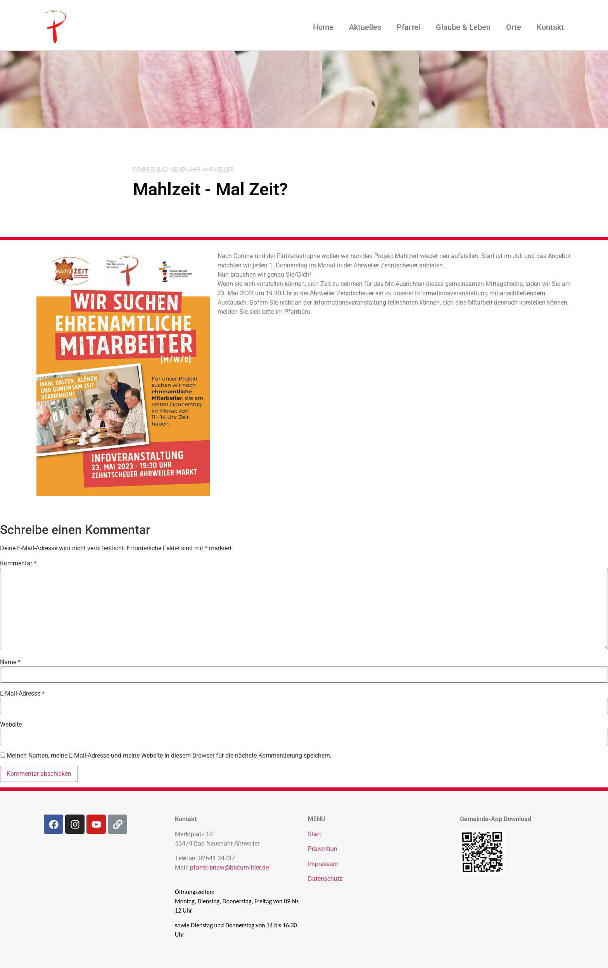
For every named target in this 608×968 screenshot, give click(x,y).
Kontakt (550, 27)
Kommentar (18, 563)
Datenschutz (325, 878)
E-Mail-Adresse (22, 694)
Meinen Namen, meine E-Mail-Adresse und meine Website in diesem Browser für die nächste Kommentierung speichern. (169, 756)
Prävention (322, 849)
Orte (513, 27)
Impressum (323, 864)
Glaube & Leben (463, 27)
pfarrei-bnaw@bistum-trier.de (229, 867)
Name (10, 662)
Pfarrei (408, 27)
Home (323, 27)
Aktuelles (365, 27)
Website (11, 725)
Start (314, 834)
